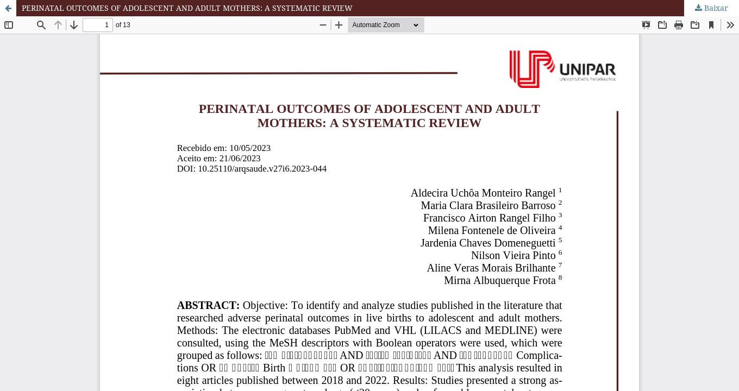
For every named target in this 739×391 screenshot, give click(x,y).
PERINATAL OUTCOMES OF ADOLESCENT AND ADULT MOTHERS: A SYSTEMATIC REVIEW (187, 8)
